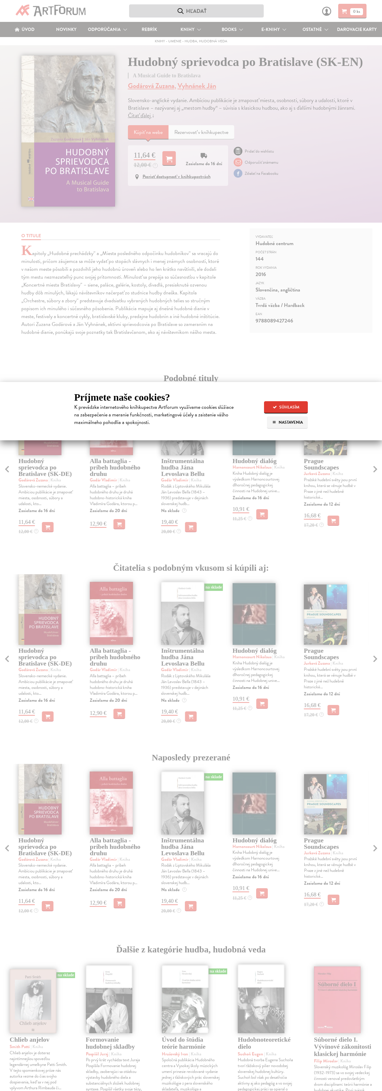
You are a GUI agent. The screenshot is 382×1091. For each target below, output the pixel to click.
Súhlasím (286, 407)
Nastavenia (287, 422)
